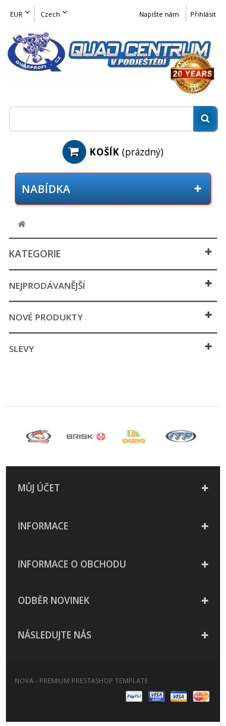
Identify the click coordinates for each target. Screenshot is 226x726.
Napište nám (159, 14)
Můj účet (39, 488)
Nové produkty (46, 317)
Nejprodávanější (47, 285)
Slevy (21, 348)
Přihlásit (203, 14)
